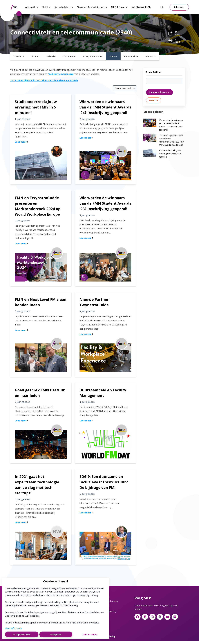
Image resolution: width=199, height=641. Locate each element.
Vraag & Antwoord (93, 56)
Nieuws (113, 56)
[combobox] (124, 88)
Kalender (51, 56)
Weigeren (55, 634)
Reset (153, 100)
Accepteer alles (22, 634)
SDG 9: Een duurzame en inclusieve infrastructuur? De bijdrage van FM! (104, 482)
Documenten (69, 56)
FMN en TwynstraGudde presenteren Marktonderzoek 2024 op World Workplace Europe (171, 140)
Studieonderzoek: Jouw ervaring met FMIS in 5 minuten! (36, 107)
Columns (35, 56)
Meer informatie (13, 628)
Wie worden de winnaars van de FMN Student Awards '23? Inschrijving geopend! (105, 203)
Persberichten (131, 56)
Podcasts (151, 56)
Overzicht (19, 56)
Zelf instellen (89, 634)
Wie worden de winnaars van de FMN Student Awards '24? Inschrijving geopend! (105, 107)
